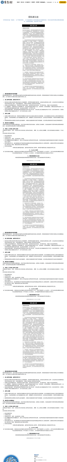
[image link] (7, 2)
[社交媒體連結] (55, 2)
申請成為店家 (62, 2)
